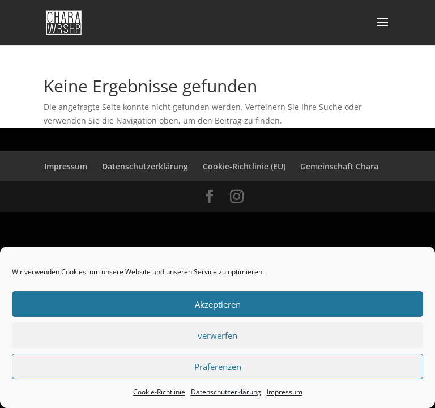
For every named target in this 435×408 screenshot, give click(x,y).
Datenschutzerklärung (226, 392)
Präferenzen (217, 366)
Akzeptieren (218, 304)
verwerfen (217, 335)
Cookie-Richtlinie (159, 392)
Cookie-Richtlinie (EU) (244, 166)
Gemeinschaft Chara (339, 166)
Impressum (284, 392)
